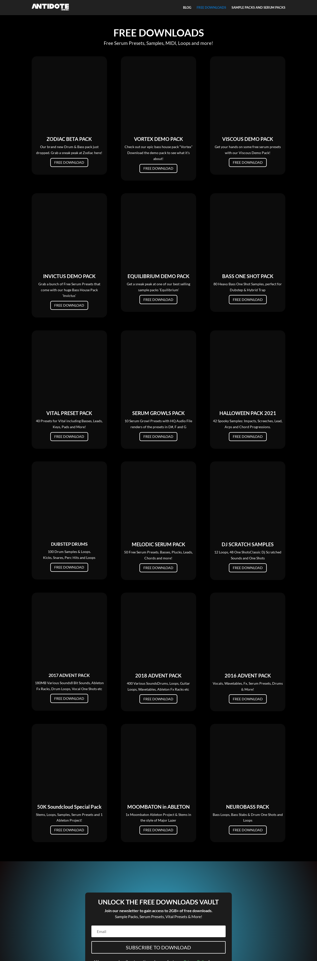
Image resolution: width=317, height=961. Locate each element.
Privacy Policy (196, 892)
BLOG (187, 7)
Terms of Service (160, 946)
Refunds (158, 952)
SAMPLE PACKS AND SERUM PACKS (258, 7)
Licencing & (183, 946)
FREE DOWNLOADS (211, 7)
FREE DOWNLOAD (69, 99)
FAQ (58, 945)
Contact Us (44, 945)
